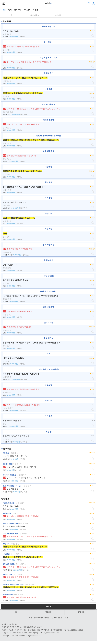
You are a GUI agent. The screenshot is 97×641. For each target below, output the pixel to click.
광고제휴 (48, 612)
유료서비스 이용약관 (43, 618)
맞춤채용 (58, 15)
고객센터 (81, 612)
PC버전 (65, 618)
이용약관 (32, 618)
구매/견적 (26, 10)
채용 (4, 10)
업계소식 (17, 10)
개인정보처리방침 (56, 618)
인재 (10, 10)
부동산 (35, 10)
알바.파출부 (35, 15)
